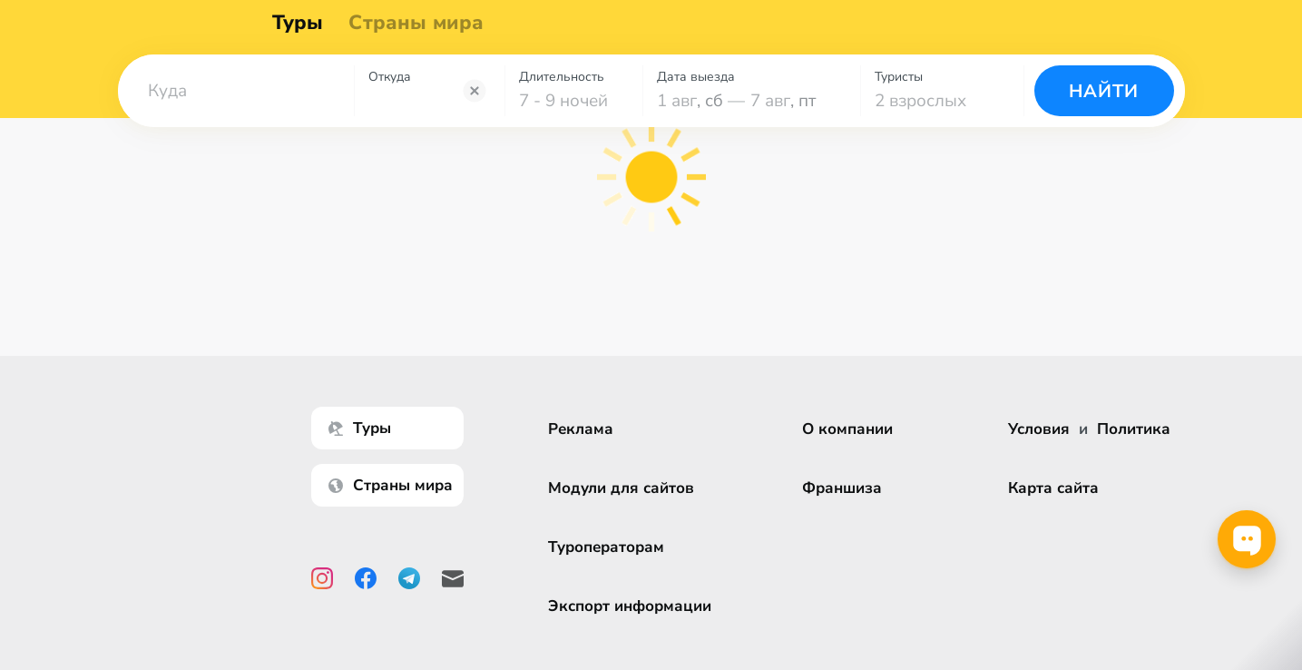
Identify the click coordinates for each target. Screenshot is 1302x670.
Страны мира (422, 27)
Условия (1039, 429)
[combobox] (236, 99)
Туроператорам (606, 547)
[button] (236, 99)
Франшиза (842, 488)
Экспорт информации (629, 606)
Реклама (580, 429)
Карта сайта (1053, 488)
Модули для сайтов (621, 488)
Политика (1133, 429)
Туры (304, 27)
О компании (847, 429)
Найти (1104, 99)
